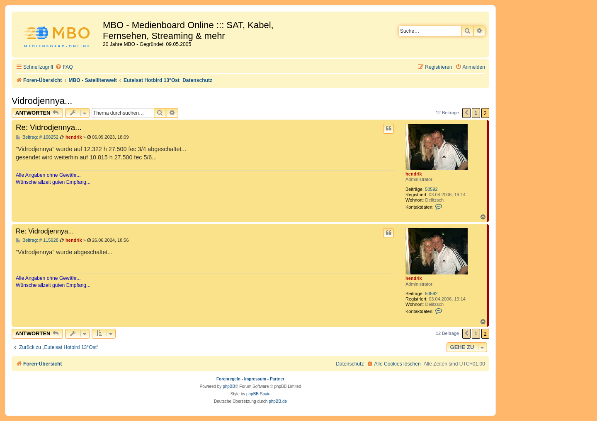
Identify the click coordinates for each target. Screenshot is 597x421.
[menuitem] (64, 67)
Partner (277, 379)
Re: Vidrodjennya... (49, 127)
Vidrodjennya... (42, 101)
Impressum (255, 379)
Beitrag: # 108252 (37, 137)
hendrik (413, 173)
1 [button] (475, 113)
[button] (466, 113)
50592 (431, 189)
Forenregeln (228, 379)
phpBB (229, 386)
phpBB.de (278, 401)
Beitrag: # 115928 (37, 240)
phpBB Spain (258, 394)
